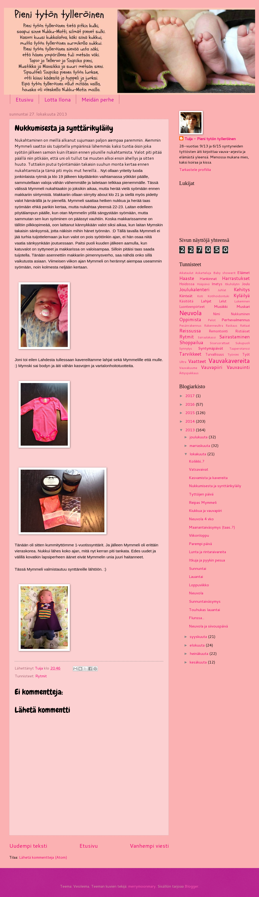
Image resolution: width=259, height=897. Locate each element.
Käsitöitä (186, 301)
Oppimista (190, 319)
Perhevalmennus (236, 319)
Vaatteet (197, 361)
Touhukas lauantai (204, 609)
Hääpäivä (203, 284)
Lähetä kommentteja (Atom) (43, 857)
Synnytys (185, 348)
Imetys (217, 284)
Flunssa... (196, 617)
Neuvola (190, 312)
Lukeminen (242, 301)
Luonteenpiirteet (192, 306)
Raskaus (231, 325)
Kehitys (242, 289)
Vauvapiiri (211, 367)
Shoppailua (191, 342)
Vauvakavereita (229, 360)
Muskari (243, 306)
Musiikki (221, 306)
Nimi (216, 314)
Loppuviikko (199, 585)
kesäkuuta (199, 662)
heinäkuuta (199, 653)
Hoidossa (186, 284)
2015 (190, 412)
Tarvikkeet (190, 354)
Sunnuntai (197, 568)
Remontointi (218, 331)
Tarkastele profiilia (195, 169)
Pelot (212, 320)
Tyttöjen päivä (201, 494)
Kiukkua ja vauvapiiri (205, 510)
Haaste (186, 278)
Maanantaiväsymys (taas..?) (212, 527)
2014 (190, 421)
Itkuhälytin (232, 284)
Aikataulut (186, 273)
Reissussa (190, 330)
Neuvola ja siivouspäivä (208, 626)
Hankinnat (208, 278)
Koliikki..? (196, 461)
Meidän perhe (97, 99)
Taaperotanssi (239, 348)
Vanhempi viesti (149, 846)
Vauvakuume (188, 368)
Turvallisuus (214, 354)
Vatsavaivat (198, 469)
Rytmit (41, 676)
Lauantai (196, 576)
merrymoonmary (142, 886)
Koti (200, 296)
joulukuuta (199, 437)
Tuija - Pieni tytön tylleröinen (210, 138)
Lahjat (206, 301)
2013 (190, 430)
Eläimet (243, 272)
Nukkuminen (240, 314)
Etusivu (24, 99)
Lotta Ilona (57, 99)
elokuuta (198, 645)
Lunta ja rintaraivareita (207, 551)
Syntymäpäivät (210, 348)
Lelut (223, 301)
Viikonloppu (199, 535)
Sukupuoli (242, 343)
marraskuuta (200, 445)
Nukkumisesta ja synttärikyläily (215, 485)
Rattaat (245, 325)
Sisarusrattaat (219, 343)
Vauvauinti (238, 367)
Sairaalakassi (207, 337)
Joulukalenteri (194, 289)
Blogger (191, 886)
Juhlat (222, 290)
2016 (190, 404)
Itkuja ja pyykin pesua (207, 560)
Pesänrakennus (190, 325)
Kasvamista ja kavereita (208, 477)
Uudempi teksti (28, 846)
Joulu (246, 284)
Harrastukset (236, 278)
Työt (246, 354)
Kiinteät (186, 295)
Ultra (182, 362)
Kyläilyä (241, 295)
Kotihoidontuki (218, 296)
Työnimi (233, 354)
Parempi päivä (200, 543)
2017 (190, 395)
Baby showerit (224, 273)
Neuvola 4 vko (201, 519)
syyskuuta (199, 636)
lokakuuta (198, 454)
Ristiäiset (242, 331)
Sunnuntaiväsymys (205, 601)
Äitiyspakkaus (189, 373)
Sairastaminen (234, 336)
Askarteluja (203, 273)
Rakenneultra (213, 325)
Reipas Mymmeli (203, 502)
